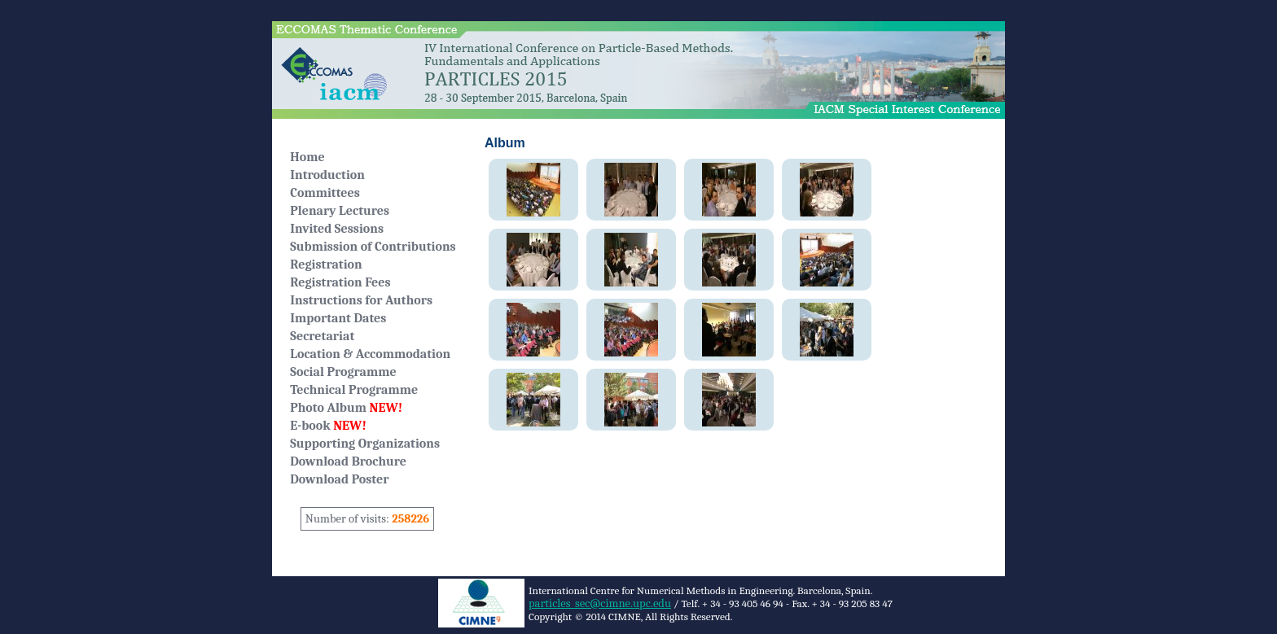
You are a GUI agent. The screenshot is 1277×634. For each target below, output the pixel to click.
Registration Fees (340, 282)
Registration (326, 264)
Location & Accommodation (370, 354)
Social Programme (343, 372)
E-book (328, 425)
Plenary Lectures (339, 210)
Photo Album (346, 407)
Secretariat (322, 336)
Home (307, 157)
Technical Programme (354, 390)
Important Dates (338, 318)
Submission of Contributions (372, 246)
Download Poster (339, 479)
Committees (325, 193)
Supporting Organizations (365, 443)
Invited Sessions (337, 228)
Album (505, 143)
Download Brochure (348, 461)
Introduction (327, 175)
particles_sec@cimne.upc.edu (600, 603)
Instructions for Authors (361, 300)
